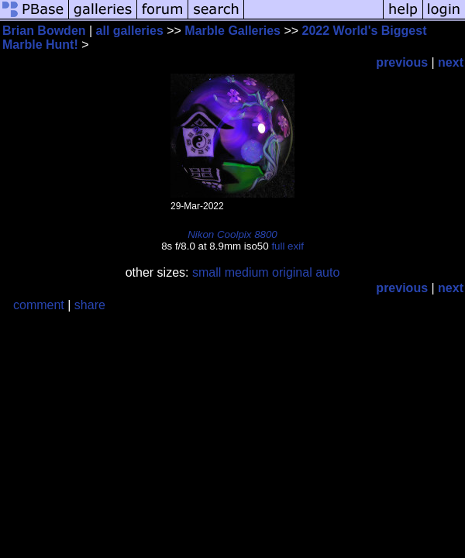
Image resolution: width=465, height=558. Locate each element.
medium (247, 272)
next (450, 62)
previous (402, 62)
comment (38, 305)
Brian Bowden (44, 30)
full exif (287, 246)
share (89, 305)
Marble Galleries (232, 30)
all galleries (130, 30)
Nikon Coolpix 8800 (232, 234)
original (292, 272)
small (206, 272)
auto (327, 272)
